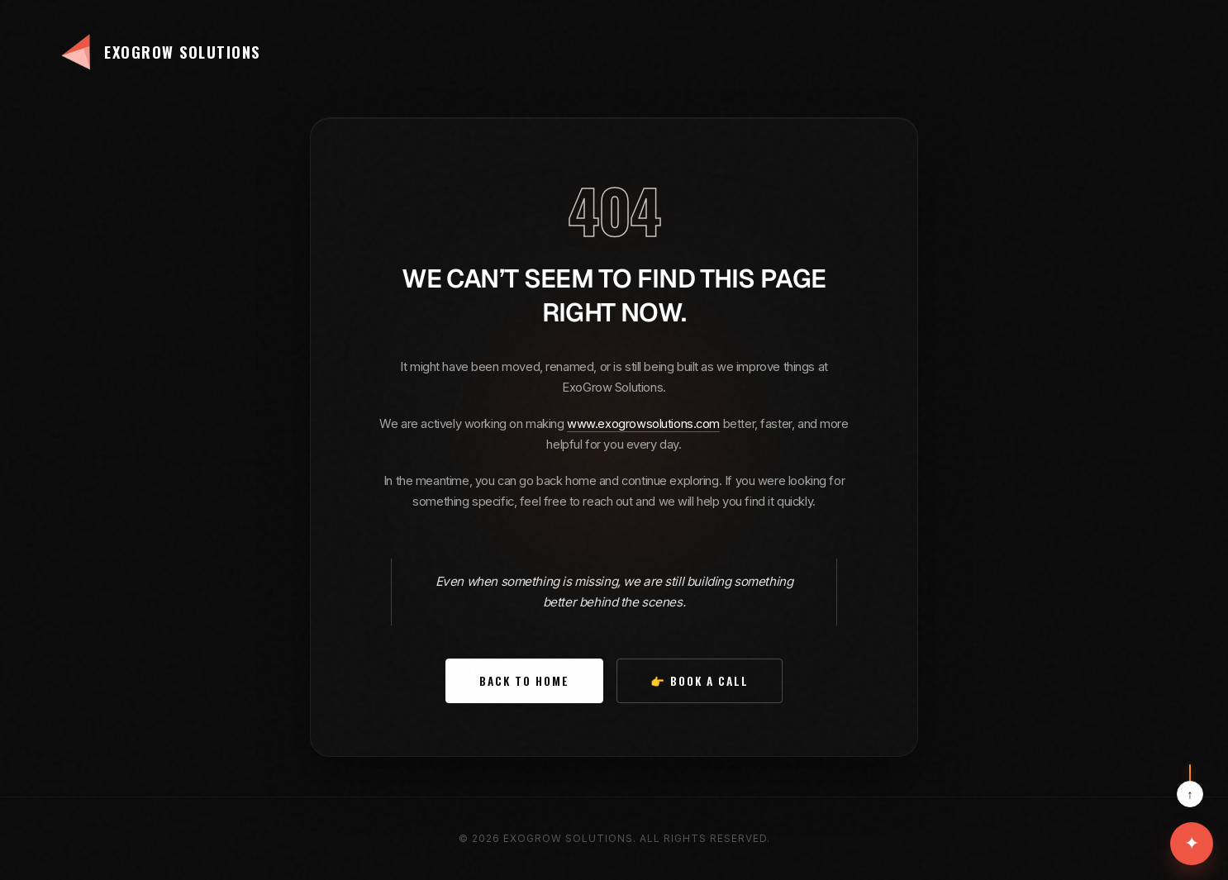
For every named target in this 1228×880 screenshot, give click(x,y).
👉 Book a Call (699, 681)
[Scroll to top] (1190, 785)
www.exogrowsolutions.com (643, 423)
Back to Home (524, 681)
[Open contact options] (1191, 843)
